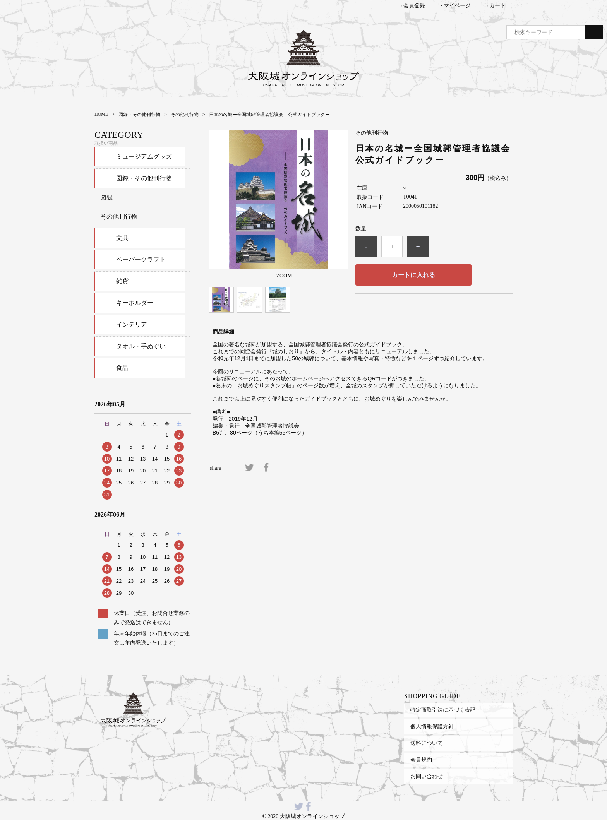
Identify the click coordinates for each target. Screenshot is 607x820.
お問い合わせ (426, 776)
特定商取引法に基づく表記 (442, 710)
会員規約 (421, 760)
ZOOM (284, 276)
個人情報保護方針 (432, 726)
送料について (426, 743)
